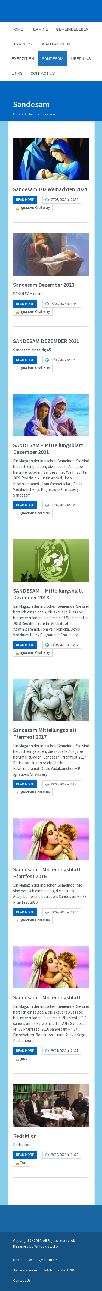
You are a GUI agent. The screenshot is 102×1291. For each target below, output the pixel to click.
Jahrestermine (25, 1270)
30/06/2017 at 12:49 (64, 784)
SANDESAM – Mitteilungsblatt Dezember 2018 (48, 594)
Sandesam (52, 59)
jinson (24, 1058)
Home (17, 29)
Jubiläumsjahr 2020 (58, 1270)
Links (17, 73)
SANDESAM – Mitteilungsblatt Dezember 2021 (48, 448)
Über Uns (81, 59)
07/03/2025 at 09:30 (64, 199)
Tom (23, 1162)
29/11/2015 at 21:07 (64, 1050)
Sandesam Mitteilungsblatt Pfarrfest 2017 (45, 733)
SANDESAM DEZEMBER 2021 (46, 341)
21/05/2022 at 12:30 (64, 360)
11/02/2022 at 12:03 (64, 505)
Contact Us (42, 73)
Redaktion (25, 1135)
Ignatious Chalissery (35, 207)
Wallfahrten (56, 44)
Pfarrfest (23, 44)
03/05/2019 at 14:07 (64, 645)
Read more (25, 199)
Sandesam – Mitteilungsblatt (47, 997)
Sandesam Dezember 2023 (43, 284)
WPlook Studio (46, 1246)
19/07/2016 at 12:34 (64, 912)
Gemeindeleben (72, 29)
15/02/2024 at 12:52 (64, 303)
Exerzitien (23, 59)
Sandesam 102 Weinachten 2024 (50, 189)
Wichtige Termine (43, 1259)
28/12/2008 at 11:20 (64, 1154)
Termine (39, 29)
